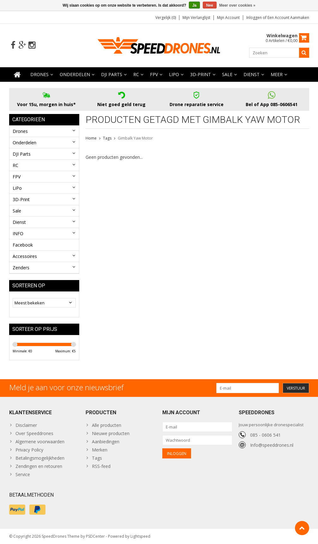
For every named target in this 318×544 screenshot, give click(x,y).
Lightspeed (140, 536)
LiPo (174, 74)
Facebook (23, 245)
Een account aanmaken (288, 17)
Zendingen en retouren (38, 466)
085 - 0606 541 (265, 435)
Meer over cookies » (237, 5)
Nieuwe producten (110, 433)
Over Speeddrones (34, 433)
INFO (18, 233)
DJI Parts (111, 74)
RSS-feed (101, 466)
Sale (227, 74)
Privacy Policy (29, 450)
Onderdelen (75, 74)
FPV (154, 74)
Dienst (251, 74)
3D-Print (200, 74)
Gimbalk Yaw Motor (135, 138)
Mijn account (228, 17)
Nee (209, 5)
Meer (277, 74)
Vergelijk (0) (165, 17)
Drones (39, 74)
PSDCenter (95, 536)
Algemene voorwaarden (39, 442)
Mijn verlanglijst (196, 17)
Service (22, 474)
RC (136, 74)
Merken (99, 450)
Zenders (21, 268)
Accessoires (25, 256)
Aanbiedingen (105, 442)
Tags (107, 138)
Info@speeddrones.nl (271, 445)
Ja (194, 5)
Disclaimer (26, 425)
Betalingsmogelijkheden (39, 458)
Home (91, 138)
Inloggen (254, 17)
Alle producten (106, 425)
